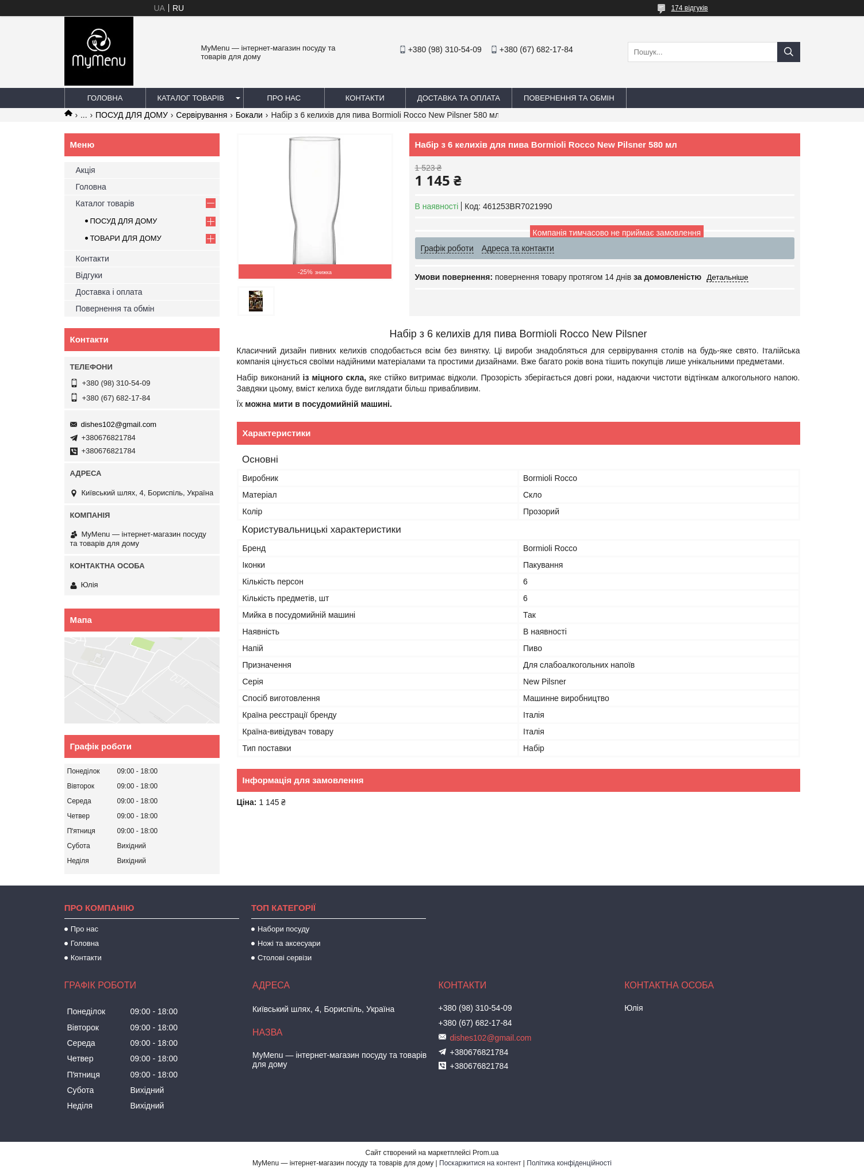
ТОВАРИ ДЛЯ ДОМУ (126, 238)
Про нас (284, 98)
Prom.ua (485, 1153)
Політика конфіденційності (569, 1163)
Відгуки (89, 275)
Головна (105, 98)
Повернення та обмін (569, 98)
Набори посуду (283, 929)
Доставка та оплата (458, 98)
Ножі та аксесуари (289, 943)
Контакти (365, 98)
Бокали (249, 115)
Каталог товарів (191, 98)
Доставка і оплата (109, 292)
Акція (85, 170)
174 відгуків (689, 8)
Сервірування (201, 115)
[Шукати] (788, 52)
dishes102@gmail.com (119, 424)
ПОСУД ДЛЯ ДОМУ (131, 115)
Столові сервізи (285, 957)
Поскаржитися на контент (480, 1163)
